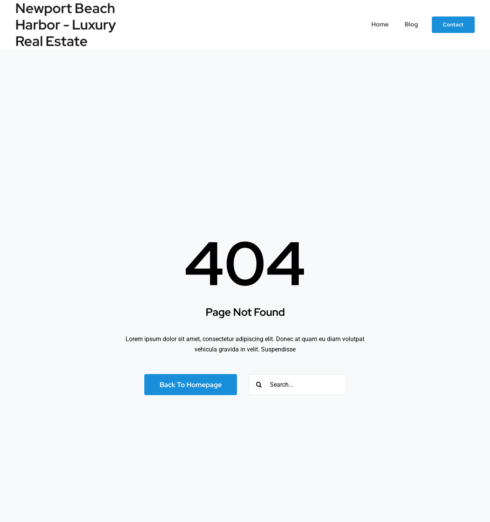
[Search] (259, 384)
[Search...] (297, 384)
